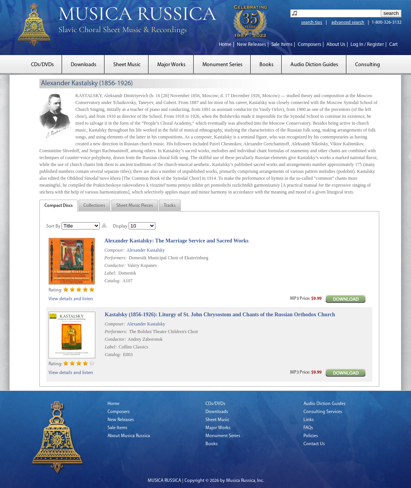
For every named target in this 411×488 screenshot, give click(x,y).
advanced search (347, 22)
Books (266, 65)
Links (308, 420)
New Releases (251, 44)
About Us (335, 44)
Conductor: (115, 265)
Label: (110, 273)
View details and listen (71, 299)
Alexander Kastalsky (145, 250)
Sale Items (281, 44)
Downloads (83, 65)
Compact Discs (58, 205)
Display (120, 226)
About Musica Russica (129, 436)
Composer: (114, 250)
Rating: (55, 290)
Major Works (171, 65)
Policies (310, 436)
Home (225, 44)
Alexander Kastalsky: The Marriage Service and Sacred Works (176, 241)
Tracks (170, 205)
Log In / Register (367, 44)
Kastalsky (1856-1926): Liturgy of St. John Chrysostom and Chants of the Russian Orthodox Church (220, 314)
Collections (94, 205)
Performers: (115, 257)
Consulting (367, 65)
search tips (311, 22)
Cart (393, 44)
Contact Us (314, 444)
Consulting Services (322, 412)
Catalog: (112, 280)
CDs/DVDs (42, 65)
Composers (309, 44)
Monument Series (222, 65)
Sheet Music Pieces (134, 205)
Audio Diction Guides (314, 65)
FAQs (308, 428)
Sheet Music (126, 65)
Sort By (53, 226)
